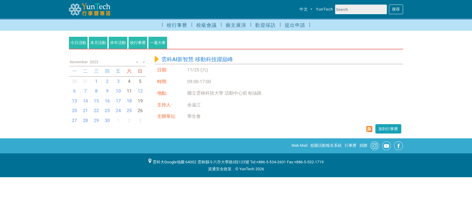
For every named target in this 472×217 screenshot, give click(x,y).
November (79, 62)
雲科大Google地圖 (166, 162)
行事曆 (350, 145)
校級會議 (206, 25)
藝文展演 (236, 25)
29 (96, 120)
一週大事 (158, 42)
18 (129, 101)
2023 (94, 62)
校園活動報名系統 (326, 145)
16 (107, 101)
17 (118, 101)
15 (96, 101)
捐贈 (363, 145)
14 (85, 101)
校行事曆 (177, 25)
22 (96, 110)
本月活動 (98, 42)
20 (74, 110)
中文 (304, 9)
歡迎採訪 (265, 25)
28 (85, 120)
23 (107, 110)
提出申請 (295, 25)
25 (129, 110)
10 (118, 91)
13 (74, 101)
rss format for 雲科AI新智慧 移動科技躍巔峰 (369, 129)
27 (74, 120)
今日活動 (78, 42)
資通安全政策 (219, 169)
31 (85, 81)
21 (85, 110)
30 (74, 81)
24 (118, 110)
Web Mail (299, 145)
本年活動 (118, 42)
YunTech (324, 9)
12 (140, 91)
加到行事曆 (388, 129)
